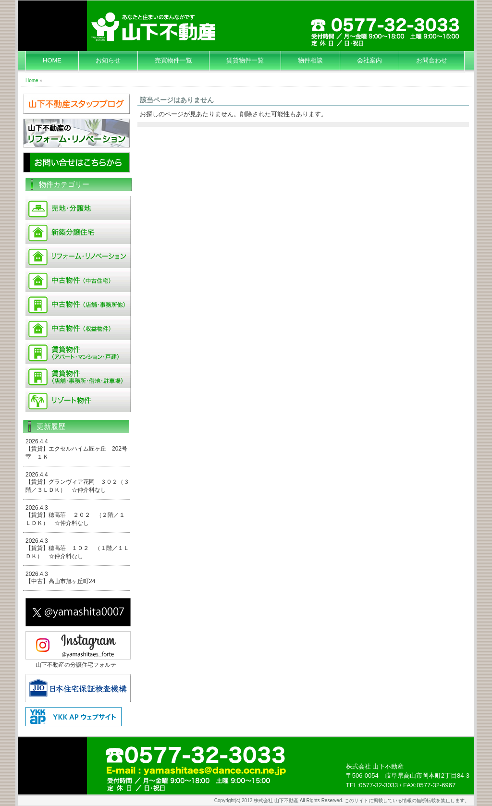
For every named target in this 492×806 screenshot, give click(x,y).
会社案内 (369, 60)
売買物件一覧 (173, 60)
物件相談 (310, 60)
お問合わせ (431, 60)
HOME (52, 60)
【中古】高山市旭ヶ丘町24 (60, 581)
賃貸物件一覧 (245, 60)
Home (31, 80)
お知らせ (108, 60)
